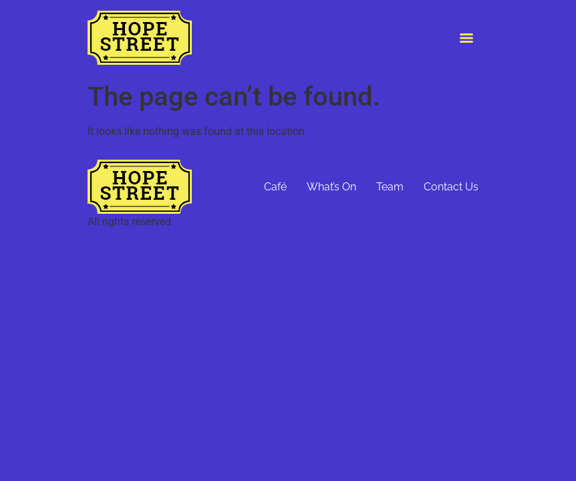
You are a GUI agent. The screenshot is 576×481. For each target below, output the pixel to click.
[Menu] (466, 38)
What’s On (331, 186)
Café (275, 186)
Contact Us (451, 186)
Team (390, 186)
